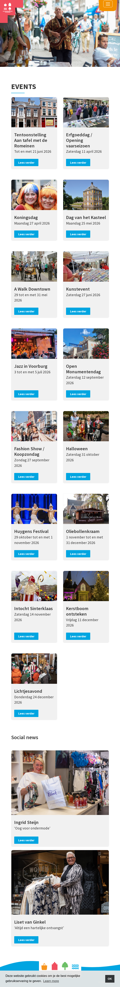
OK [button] (110, 978)
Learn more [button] (51, 981)
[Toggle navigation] (108, 4)
